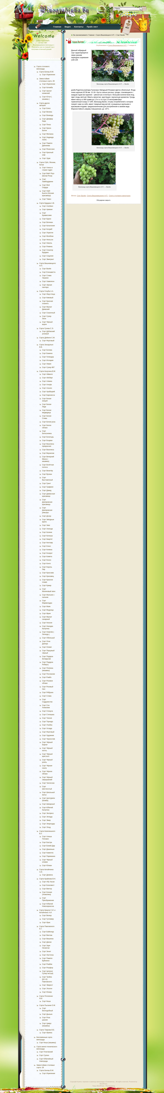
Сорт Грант (46, 483)
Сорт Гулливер (48, 919)
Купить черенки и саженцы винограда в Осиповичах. (96, 1081)
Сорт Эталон (47, 989)
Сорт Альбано (47, 206)
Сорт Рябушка (47, 692)
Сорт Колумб (47, 229)
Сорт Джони (47, 942)
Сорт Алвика (47, 381)
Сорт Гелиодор (48, 357)
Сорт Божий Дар (48, 846)
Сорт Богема (47, 350)
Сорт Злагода (47, 529)
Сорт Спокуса (47, 711)
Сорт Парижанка (48, 856)
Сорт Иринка (47, 1033)
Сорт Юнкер (47, 992)
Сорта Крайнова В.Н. (47, 879)
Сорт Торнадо (47, 722)
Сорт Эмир (46, 820)
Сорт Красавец (48, 576)
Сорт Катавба (47, 87)
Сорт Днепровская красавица (47, 502)
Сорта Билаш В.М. (46, 72)
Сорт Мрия (46, 613)
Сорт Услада (47, 728)
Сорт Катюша (47, 536)
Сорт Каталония (48, 226)
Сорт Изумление (48, 75)
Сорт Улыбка (47, 725)
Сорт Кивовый (47, 298)
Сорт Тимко (46, 199)
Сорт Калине (47, 532)
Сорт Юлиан (47, 865)
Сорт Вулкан (47, 474)
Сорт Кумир (46, 585)
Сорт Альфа (47, 385)
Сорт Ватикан (47, 222)
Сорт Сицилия (47, 256)
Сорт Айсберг (47, 378)
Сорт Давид (46, 490)
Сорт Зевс (46, 525)
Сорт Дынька (47, 1014)
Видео (68, 27)
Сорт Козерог (47, 553)
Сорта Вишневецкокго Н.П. (97, 196)
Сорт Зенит (46, 951)
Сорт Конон (46, 560)
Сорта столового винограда (119, 196)
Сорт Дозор (46, 516)
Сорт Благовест (48, 885)
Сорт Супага (44, 1055)
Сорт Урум (46, 158)
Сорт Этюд (46, 827)
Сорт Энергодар (48, 824)
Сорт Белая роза (48, 422)
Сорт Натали (47, 623)
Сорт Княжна (47, 550)
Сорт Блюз (46, 108)
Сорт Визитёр (47, 471)
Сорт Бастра (47, 842)
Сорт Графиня (47, 487)
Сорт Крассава (48, 573)
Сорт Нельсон (47, 240)
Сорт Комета (47, 556)
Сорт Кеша (46, 1001)
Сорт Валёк (46, 269)
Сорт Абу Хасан (48, 882)
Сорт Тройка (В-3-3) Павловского (47, 979)
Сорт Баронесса (48, 395)
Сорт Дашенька (48, 849)
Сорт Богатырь (48, 437)
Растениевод (110, 1086)
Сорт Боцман (47, 440)
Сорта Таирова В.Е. (47, 1030)
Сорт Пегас (46, 125)
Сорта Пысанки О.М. (47, 1005)
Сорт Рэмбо (46, 677)
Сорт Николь (47, 243)
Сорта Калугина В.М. (47, 371)
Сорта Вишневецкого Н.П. (105, 35)
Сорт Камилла (47, 853)
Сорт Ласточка (47, 955)
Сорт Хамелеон (48, 281)
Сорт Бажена (47, 353)
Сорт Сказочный (48, 313)
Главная (57, 27)
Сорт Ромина (47, 247)
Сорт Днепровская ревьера (47, 510)
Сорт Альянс (47, 388)
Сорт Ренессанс (48, 149)
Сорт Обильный (48, 638)
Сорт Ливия (46, 364)
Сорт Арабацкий (48, 392)
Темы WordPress (98, 1086)
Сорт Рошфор (47, 968)
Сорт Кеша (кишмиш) (47, 1043)
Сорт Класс (46, 546)
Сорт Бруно (46, 219)
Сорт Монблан (47, 236)
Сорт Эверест (47, 985)
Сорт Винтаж (47, 935)
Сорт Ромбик (47, 964)
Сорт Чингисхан (48, 783)
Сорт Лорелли (47, 233)
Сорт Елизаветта (48, 272)
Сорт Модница (47, 610)
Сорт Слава (46, 696)
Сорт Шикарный (48, 804)
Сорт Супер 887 (48, 367)
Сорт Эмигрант (48, 259)
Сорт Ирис (46, 922)
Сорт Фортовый (48, 341)
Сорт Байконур (48, 932)
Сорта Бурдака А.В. (47, 203)
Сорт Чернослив (48, 739)
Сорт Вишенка (47, 939)
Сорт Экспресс (48, 813)
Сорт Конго (46, 563)
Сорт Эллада (47, 817)
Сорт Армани (47, 209)
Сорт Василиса (48, 450)
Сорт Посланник (48, 674)
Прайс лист (92, 27)
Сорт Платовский (46, 1052)
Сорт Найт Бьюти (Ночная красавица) (48, 193)
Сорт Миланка (47, 134)
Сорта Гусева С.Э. (46, 328)
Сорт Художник (48, 735)
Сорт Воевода (47, 115)
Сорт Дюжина (47, 875)
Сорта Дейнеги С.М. (47, 338)
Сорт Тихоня (47, 718)
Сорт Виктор (47, 889)
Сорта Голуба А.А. (46, 291)
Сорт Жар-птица (48, 294)
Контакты (78, 27)
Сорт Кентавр (47, 543)
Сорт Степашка (48, 715)
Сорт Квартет (47, 539)
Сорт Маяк (46, 606)
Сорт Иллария (47, 360)
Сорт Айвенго (47, 374)
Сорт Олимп (47, 647)
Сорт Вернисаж (48, 453)
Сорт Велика (47, 112)
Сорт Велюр (47, 915)
